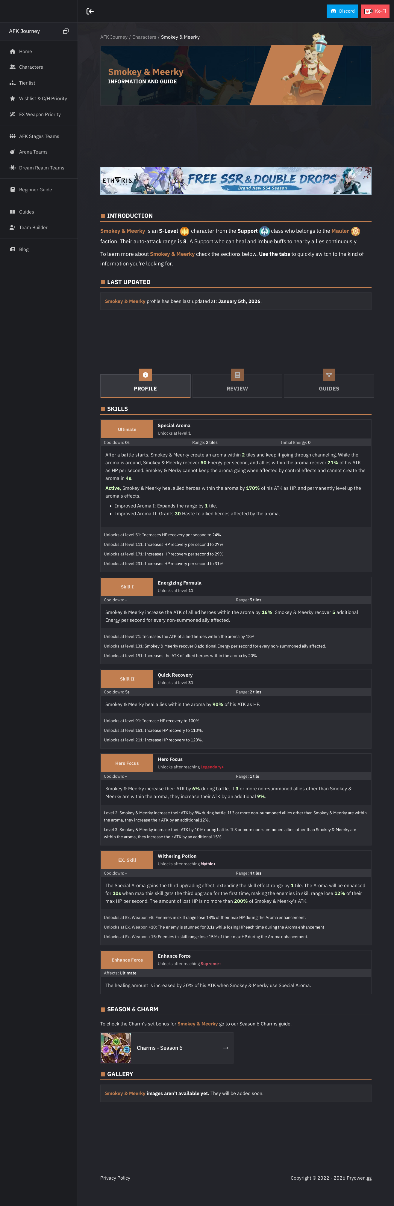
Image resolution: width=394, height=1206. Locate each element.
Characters (144, 37)
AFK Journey (114, 37)
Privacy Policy (115, 1178)
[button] (342, 11)
